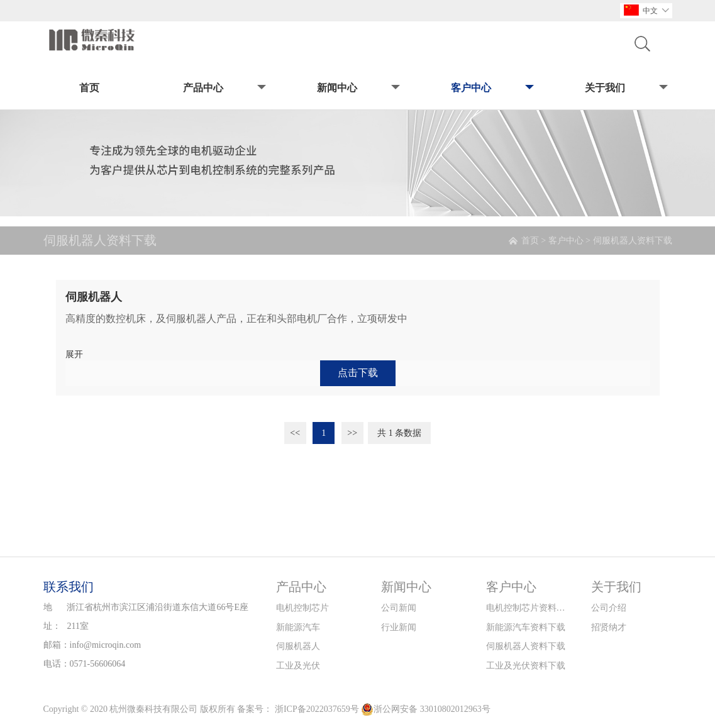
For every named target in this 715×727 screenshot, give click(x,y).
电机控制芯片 (302, 608)
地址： (52, 616)
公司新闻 (398, 608)
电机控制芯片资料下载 (526, 608)
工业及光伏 (298, 665)
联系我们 (68, 587)
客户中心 (491, 88)
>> (352, 433)
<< (295, 433)
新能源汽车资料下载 (525, 627)
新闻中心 (357, 88)
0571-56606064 (98, 664)
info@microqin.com (105, 645)
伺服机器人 (298, 646)
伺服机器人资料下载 (632, 240)
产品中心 (223, 88)
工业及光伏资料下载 (525, 665)
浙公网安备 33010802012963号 (426, 709)
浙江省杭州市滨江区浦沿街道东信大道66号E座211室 (157, 616)
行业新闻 (398, 627)
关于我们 (625, 88)
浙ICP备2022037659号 (317, 709)
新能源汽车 (298, 627)
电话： (56, 664)
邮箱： (56, 645)
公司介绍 (608, 608)
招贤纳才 (608, 627)
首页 (89, 87)
